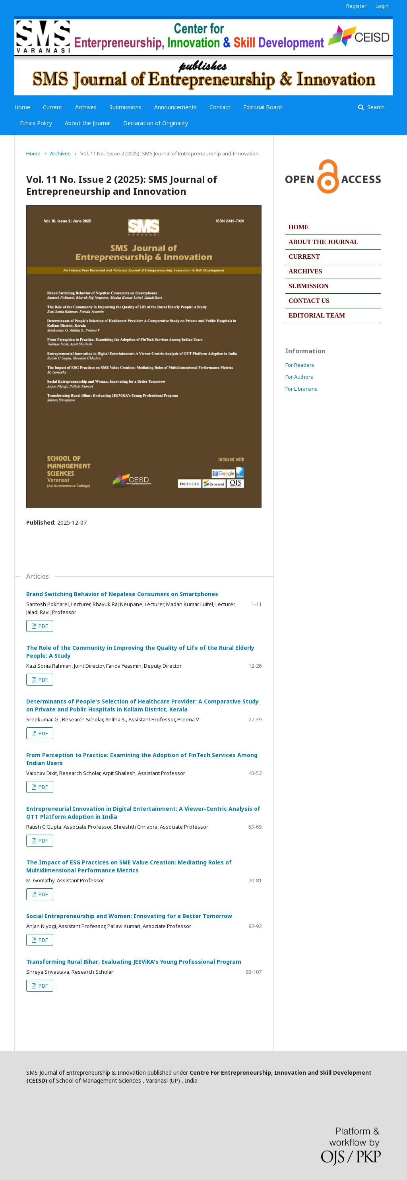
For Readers (299, 364)
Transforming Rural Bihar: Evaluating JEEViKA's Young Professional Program (133, 961)
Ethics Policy (36, 123)
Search (375, 107)
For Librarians (301, 388)
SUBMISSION (308, 286)
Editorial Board (262, 107)
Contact (220, 107)
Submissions (125, 107)
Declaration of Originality (155, 123)
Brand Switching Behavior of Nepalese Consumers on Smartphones (122, 594)
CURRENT (304, 256)
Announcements (175, 107)
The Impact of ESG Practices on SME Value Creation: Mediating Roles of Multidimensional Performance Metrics (129, 866)
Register (356, 6)
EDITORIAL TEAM (317, 315)
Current (52, 107)
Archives (86, 107)
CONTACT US (309, 300)
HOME (299, 227)
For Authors (299, 376)
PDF (42, 626)
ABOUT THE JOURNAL (323, 241)
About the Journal (87, 123)
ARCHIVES (305, 271)
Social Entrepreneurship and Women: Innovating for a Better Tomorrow (129, 916)
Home (22, 107)
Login (382, 6)
